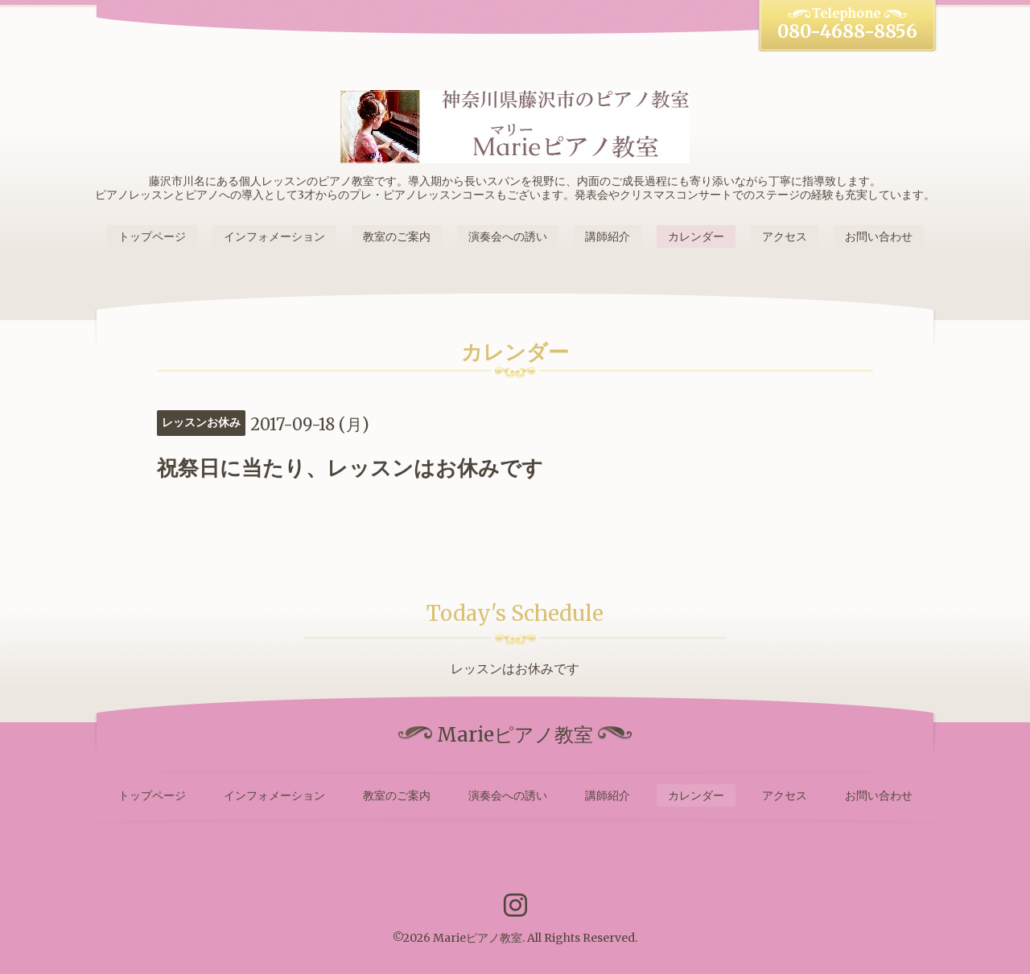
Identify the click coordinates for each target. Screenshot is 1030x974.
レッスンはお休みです (515, 668)
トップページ (152, 236)
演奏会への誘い (507, 236)
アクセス (784, 236)
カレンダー (696, 236)
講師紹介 (607, 236)
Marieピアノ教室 (477, 938)
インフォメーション (274, 236)
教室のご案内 (397, 236)
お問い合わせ (879, 236)
